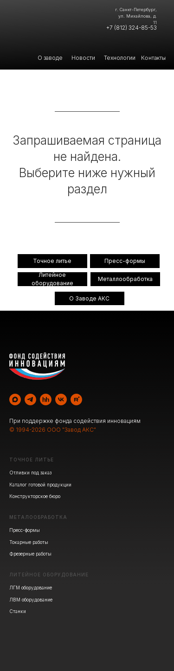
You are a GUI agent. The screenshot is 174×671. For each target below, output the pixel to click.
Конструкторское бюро (34, 496)
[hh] (46, 399)
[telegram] (30, 399)
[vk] (61, 399)
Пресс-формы (24, 530)
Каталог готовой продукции (40, 484)
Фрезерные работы (30, 553)
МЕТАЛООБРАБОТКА (38, 517)
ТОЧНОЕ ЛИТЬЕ (31, 459)
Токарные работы (28, 542)
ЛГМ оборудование (30, 587)
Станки (17, 611)
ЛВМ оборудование (30, 599)
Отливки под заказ (30, 472)
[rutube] (76, 399)
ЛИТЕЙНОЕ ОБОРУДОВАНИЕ (49, 574)
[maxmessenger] (15, 399)
